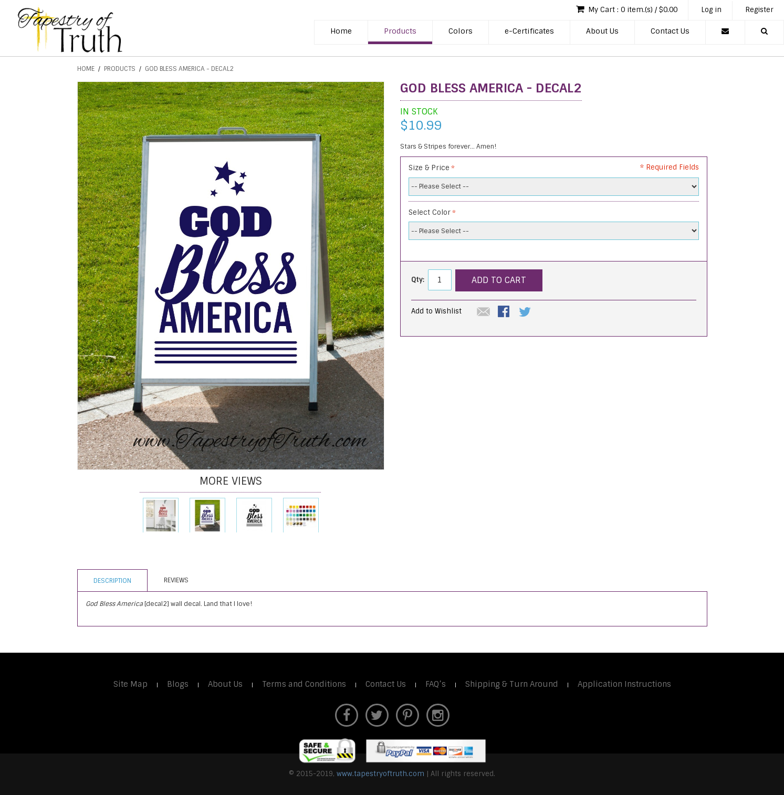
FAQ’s (435, 684)
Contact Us (670, 31)
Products (400, 31)
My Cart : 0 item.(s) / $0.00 (626, 9)
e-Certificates (529, 31)
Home (341, 31)
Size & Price (429, 167)
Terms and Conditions (304, 684)
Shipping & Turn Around (511, 684)
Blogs (178, 684)
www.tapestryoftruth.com (380, 773)
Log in (711, 9)
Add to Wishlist (436, 311)
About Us (602, 31)
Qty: (417, 279)
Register (759, 9)
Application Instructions (624, 684)
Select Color (430, 212)
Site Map (130, 684)
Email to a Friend (483, 312)
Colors (460, 31)
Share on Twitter (525, 312)
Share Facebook (504, 312)
